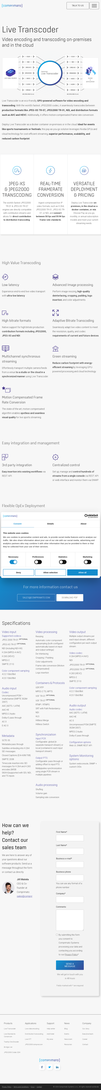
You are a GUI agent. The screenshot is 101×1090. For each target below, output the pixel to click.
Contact (85, 1044)
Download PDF (70, 597)
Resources (68, 1044)
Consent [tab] (18, 523)
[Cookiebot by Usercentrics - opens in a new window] (86, 516)
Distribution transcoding (34, 1034)
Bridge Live (8, 1047)
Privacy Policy (71, 954)
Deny (18, 572)
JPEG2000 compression (34, 1044)
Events (66, 1034)
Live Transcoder (10, 1029)
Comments (61, 907)
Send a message (70, 965)
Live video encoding (32, 1029)
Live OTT (28, 1039)
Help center (51, 1029)
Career (84, 1039)
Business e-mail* (64, 858)
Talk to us (78, 5)
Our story (85, 1029)
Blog (66, 1029)
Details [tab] (50, 523)
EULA (33, 1087)
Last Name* (61, 845)
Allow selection (50, 572)
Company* (60, 893)
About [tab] (83, 523)
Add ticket (50, 1034)
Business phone (63, 872)
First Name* (61, 832)
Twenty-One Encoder (11, 1042)
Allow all (83, 572)
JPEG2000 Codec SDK (12, 1052)
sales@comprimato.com (36, 597)
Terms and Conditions (21, 1087)
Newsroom (68, 1039)
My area (50, 1039)
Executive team (87, 1034)
